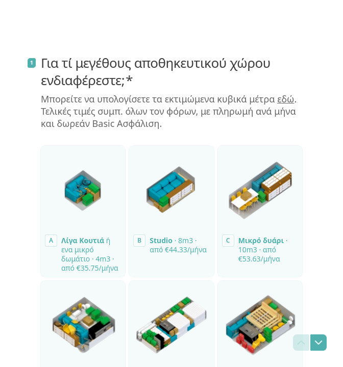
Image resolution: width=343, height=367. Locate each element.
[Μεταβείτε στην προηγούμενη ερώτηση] (301, 342)
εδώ (285, 99)
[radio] (83, 211)
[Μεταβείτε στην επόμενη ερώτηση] (318, 342)
